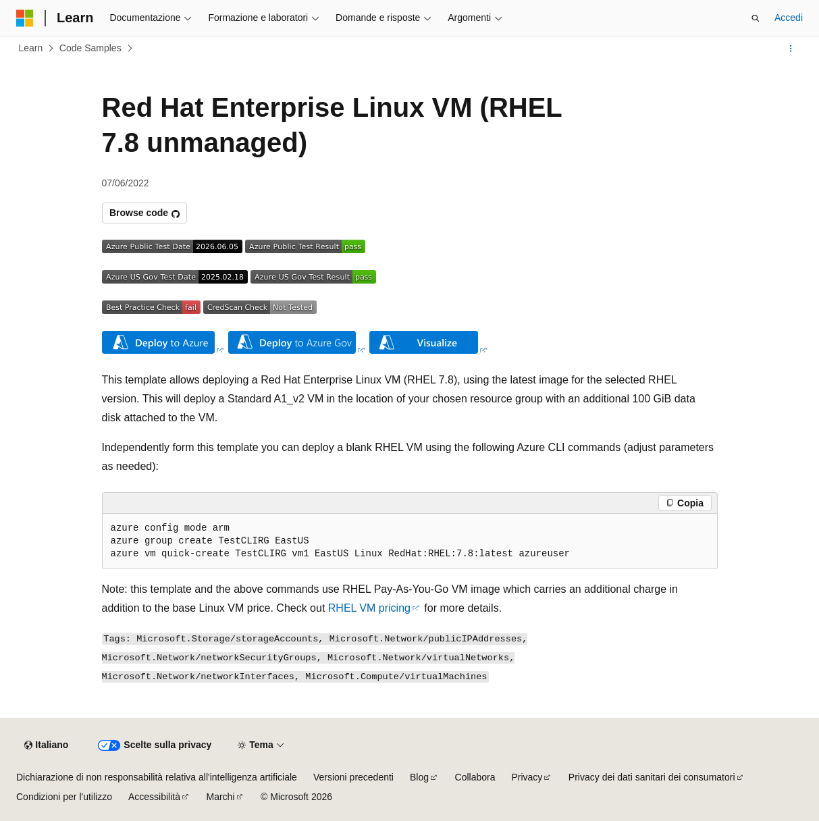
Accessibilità (154, 796)
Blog (419, 777)
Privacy (526, 777)
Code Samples (90, 48)
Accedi (788, 17)
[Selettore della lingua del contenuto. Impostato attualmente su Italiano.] (46, 745)
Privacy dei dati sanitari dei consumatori (652, 777)
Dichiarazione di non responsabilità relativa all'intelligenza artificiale (156, 777)
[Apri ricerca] (755, 18)
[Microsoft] (25, 18)
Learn (31, 48)
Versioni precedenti (353, 777)
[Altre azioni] (791, 48)
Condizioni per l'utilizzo (64, 796)
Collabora (475, 777)
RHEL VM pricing (369, 608)
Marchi (221, 796)
